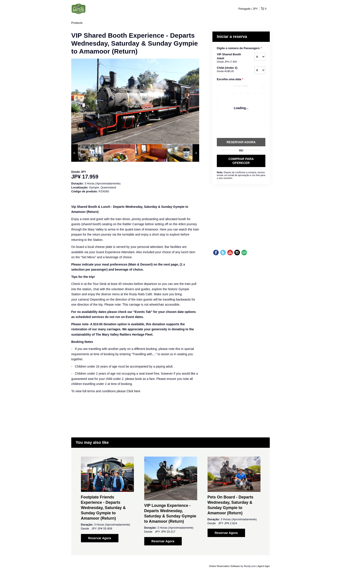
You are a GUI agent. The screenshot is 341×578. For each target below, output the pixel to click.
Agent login (264, 566)
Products (76, 22)
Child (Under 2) (230, 69)
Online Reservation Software (224, 566)
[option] (87, 153)
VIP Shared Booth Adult (230, 58)
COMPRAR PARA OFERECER (241, 161)
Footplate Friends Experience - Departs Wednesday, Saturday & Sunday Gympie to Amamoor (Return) (103, 507)
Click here (133, 391)
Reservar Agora (99, 538)
